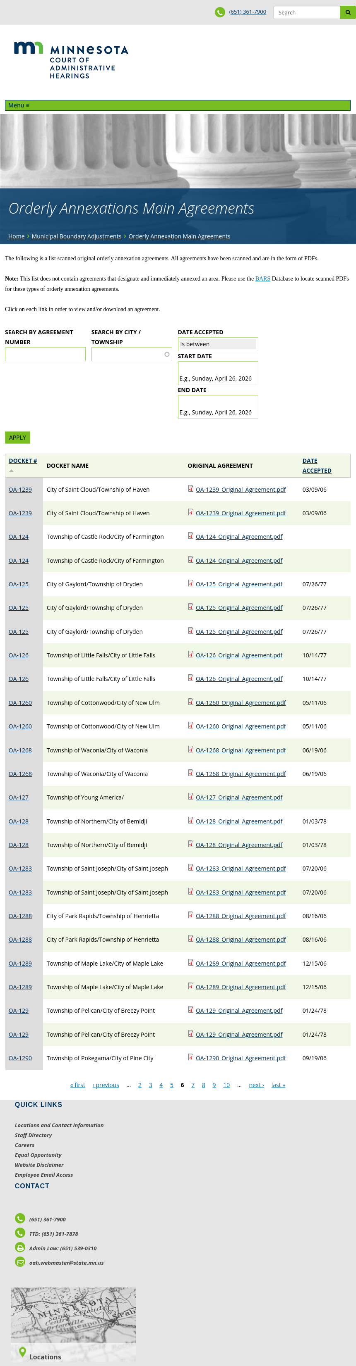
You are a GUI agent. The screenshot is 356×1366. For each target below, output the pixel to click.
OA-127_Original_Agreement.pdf (239, 797)
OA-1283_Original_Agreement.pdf (241, 868)
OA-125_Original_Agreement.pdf (239, 584)
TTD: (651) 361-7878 (46, 1233)
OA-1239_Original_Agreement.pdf (241, 489)
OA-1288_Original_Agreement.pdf (241, 916)
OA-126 (19, 655)
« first (77, 1085)
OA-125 (19, 584)
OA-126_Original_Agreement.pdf (239, 655)
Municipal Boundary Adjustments (77, 236)
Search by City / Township (116, 337)
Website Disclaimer (39, 1164)
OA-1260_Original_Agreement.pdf (241, 703)
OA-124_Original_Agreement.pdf (239, 536)
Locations (45, 1356)
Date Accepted (201, 332)
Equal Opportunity (38, 1155)
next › (256, 1085)
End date (192, 390)
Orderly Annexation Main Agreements (179, 236)
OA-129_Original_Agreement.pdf (239, 1010)
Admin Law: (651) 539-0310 (56, 1248)
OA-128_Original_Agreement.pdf (239, 821)
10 (226, 1085)
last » (279, 1085)
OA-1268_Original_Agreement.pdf (241, 750)
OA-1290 (20, 1058)
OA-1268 (20, 750)
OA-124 (19, 536)
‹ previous (106, 1085)
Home (16, 236)
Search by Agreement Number (39, 337)
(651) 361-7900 (248, 11)
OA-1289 (20, 963)
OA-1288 (20, 916)
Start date (195, 356)
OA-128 (19, 821)
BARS (263, 279)
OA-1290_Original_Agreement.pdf (241, 1058)
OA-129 (19, 1010)
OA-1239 (20, 489)
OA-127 (19, 797)
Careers (24, 1145)
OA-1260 (20, 703)
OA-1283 (20, 868)
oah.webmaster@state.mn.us (59, 1262)
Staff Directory (33, 1135)
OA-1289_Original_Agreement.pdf (241, 963)
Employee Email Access (44, 1174)
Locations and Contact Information (59, 1125)
